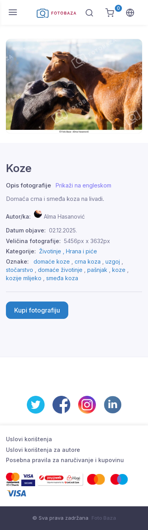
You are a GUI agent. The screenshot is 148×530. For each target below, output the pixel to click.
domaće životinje (60, 269)
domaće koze (52, 261)
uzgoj (112, 261)
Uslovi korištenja (29, 439)
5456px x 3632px (87, 241)
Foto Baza (104, 518)
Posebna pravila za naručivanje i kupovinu (65, 460)
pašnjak (97, 269)
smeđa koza (62, 278)
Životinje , (52, 251)
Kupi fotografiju (37, 310)
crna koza (88, 261)
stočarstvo (19, 269)
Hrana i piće (81, 251)
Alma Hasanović (64, 216)
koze (119, 269)
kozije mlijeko (23, 278)
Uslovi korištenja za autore (43, 449)
